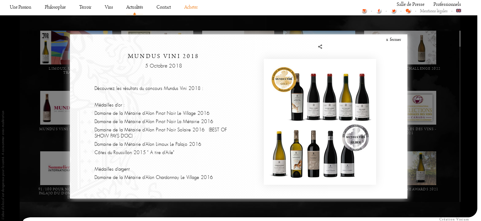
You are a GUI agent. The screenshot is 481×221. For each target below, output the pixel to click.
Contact (163, 92)
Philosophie (55, 92)
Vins (109, 92)
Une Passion (20, 92)
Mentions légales (434, 95)
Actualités (134, 92)
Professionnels (447, 89)
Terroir (85, 92)
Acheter (191, 92)
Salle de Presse (411, 89)
